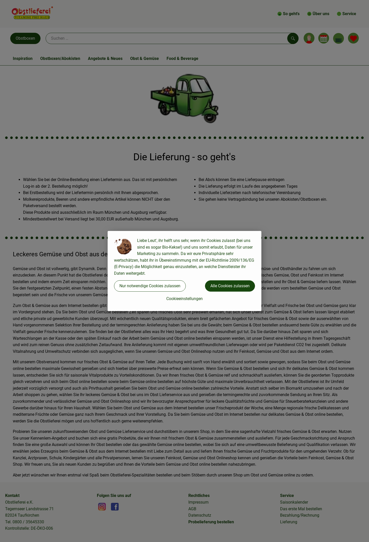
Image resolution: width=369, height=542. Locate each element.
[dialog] (184, 271)
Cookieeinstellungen (184, 298)
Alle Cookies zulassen (230, 285)
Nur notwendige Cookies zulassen (149, 285)
